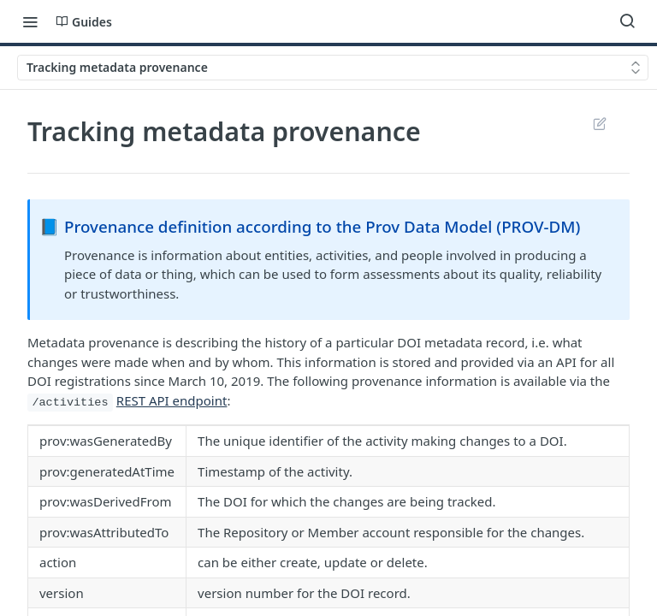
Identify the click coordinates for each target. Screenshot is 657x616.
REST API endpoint (172, 400)
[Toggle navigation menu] (30, 21)
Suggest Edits (599, 123)
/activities (70, 402)
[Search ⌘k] (627, 21)
